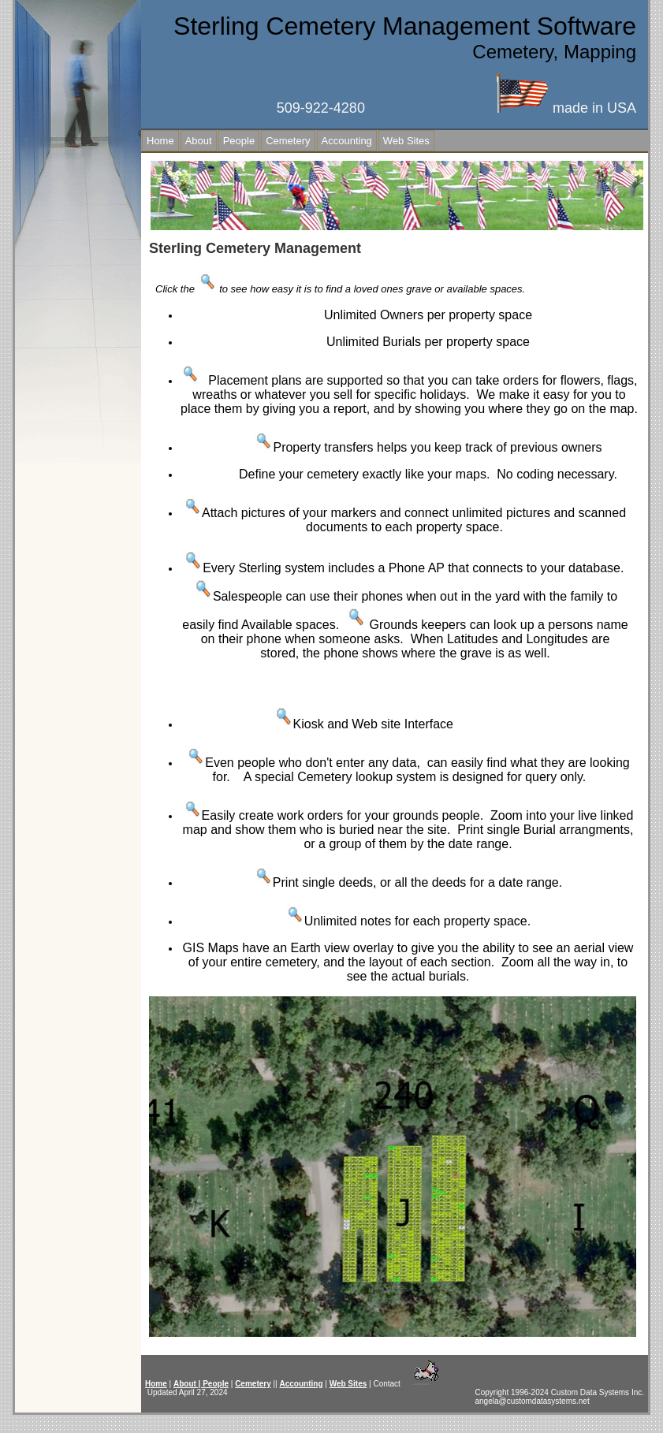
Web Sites (406, 141)
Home (160, 141)
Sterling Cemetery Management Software (404, 26)
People (239, 141)
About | (188, 1383)
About (198, 141)
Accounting (347, 141)
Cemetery (288, 141)
